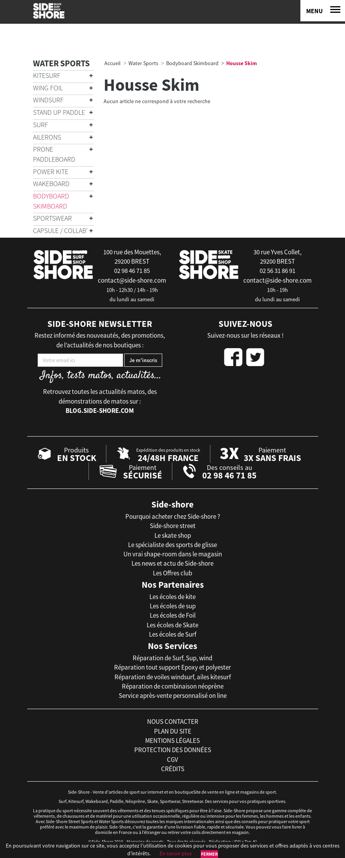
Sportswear (52, 218)
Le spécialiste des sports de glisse (172, 544)
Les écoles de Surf (172, 634)
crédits (172, 769)
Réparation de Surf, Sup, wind (172, 658)
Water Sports (61, 63)
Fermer (209, 854)
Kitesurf (47, 75)
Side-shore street (173, 525)
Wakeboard (51, 183)
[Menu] (322, 10)
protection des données (172, 750)
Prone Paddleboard (54, 154)
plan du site (172, 731)
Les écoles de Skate (172, 625)
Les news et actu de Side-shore (172, 563)
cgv (172, 759)
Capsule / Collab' (60, 230)
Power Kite (50, 171)
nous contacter (172, 721)
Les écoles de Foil (173, 615)
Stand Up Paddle (59, 112)
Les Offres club (172, 573)
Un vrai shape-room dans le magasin (172, 554)
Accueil (112, 63)
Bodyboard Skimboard (51, 201)
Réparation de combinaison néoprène (173, 686)
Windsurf (48, 99)
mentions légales (172, 740)
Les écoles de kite (172, 596)
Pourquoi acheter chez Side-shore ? (172, 516)
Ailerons (47, 137)
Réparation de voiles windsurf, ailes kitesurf (172, 677)
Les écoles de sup (173, 606)
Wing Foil (48, 87)
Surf (40, 124)
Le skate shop (172, 535)
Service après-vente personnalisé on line (173, 695)
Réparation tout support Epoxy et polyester (172, 667)
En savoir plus (175, 853)
